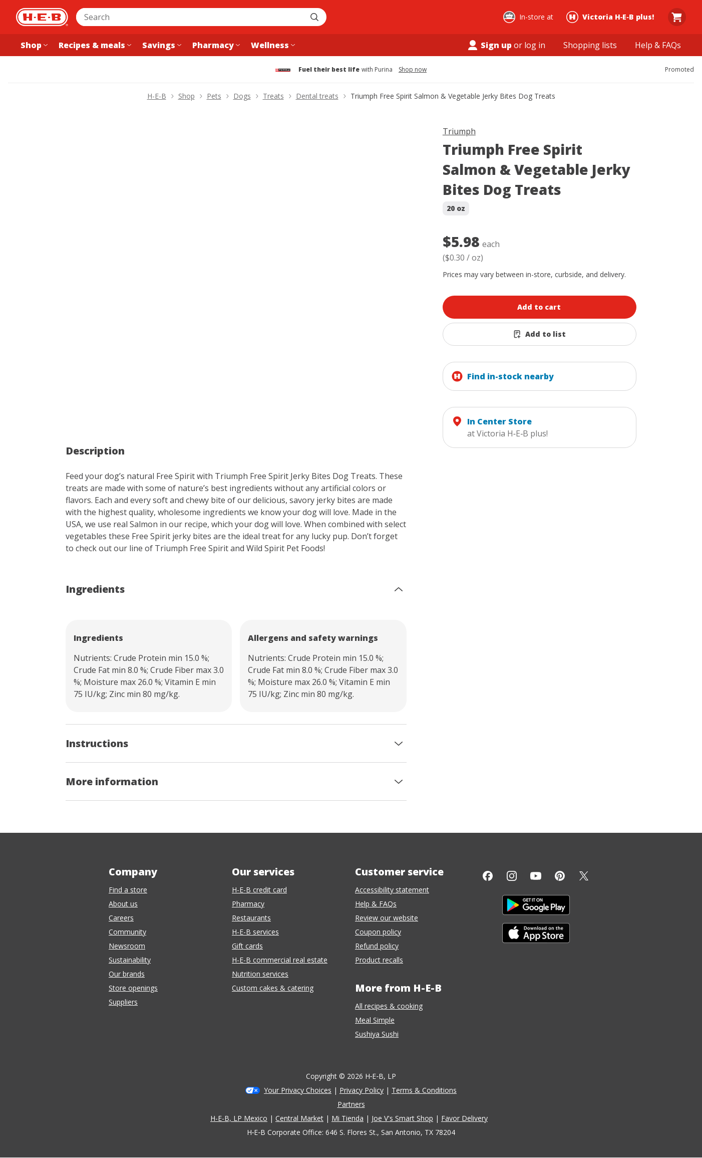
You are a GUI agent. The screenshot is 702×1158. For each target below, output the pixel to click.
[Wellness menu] (271, 45)
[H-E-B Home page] (42, 17)
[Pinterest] (560, 876)
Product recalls (379, 960)
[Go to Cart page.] (677, 17)
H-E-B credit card (259, 889)
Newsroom (127, 946)
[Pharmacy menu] (215, 45)
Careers (121, 917)
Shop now (413, 70)
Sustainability (130, 960)
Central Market (299, 1118)
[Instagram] (512, 876)
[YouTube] (536, 876)
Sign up (489, 45)
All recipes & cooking (389, 1006)
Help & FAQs (376, 903)
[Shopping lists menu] (590, 45)
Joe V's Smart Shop (402, 1118)
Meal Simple (375, 1020)
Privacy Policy (361, 1090)
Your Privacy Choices (297, 1090)
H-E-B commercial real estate (279, 960)
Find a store (128, 889)
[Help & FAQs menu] (658, 45)
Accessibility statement (392, 889)
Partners (351, 1104)
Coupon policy (378, 932)
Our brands (127, 974)
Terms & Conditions (424, 1090)
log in (534, 45)
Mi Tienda (347, 1118)
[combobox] (190, 17)
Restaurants (251, 917)
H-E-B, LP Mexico (238, 1118)
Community (127, 932)
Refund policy (377, 946)
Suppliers (123, 1002)
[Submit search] (315, 17)
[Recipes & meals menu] (94, 45)
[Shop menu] (33, 45)
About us (123, 903)
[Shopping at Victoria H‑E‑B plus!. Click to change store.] (611, 17)
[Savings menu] (161, 45)
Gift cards (247, 946)
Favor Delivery (464, 1118)
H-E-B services (255, 932)
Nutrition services (260, 974)
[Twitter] (584, 876)
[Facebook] (488, 876)
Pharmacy (248, 903)
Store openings (133, 988)
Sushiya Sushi (377, 1034)
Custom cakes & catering (272, 988)
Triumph (459, 131)
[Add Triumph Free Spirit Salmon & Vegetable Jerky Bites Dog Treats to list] (539, 334)
